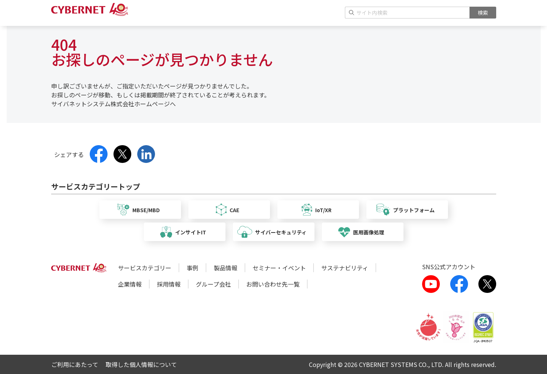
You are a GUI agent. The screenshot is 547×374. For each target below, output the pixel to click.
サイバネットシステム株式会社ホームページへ (113, 103)
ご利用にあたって (74, 364)
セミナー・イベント (279, 267)
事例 (192, 267)
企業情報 (130, 284)
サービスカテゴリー (144, 267)
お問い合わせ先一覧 (273, 284)
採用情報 (169, 284)
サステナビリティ (344, 267)
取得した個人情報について (141, 364)
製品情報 (225, 267)
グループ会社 (213, 284)
